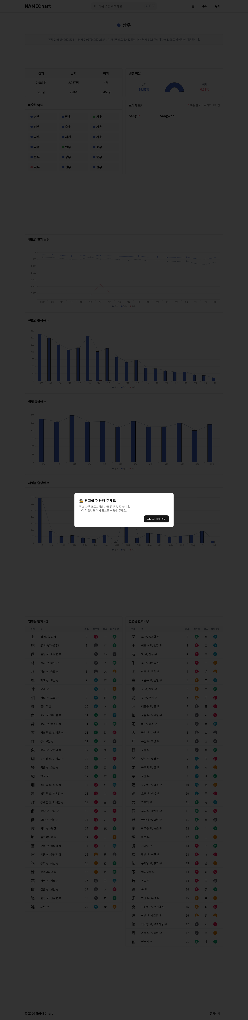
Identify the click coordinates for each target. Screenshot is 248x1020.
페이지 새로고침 (156, 519)
